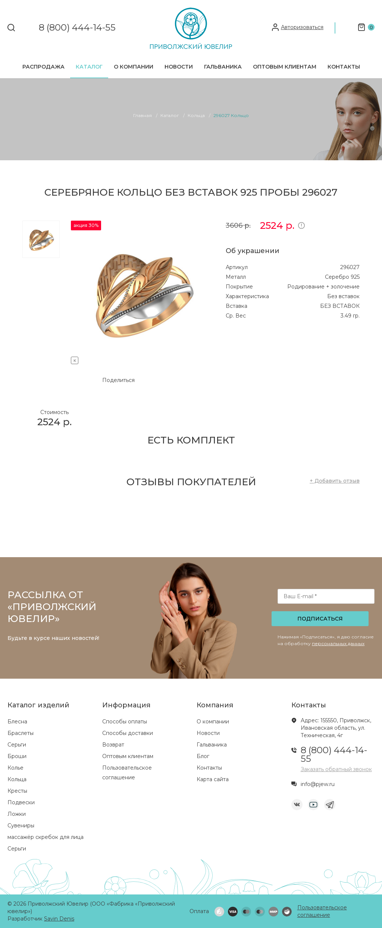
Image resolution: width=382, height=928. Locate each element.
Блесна (17, 721)
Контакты (344, 66)
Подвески (21, 802)
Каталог (89, 66)
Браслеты (20, 733)
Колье (15, 767)
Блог (203, 756)
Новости (179, 66)
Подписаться (320, 618)
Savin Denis (59, 918)
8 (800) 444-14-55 (77, 28)
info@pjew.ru (318, 784)
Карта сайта (213, 779)
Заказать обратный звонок (336, 769)
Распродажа (43, 66)
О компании (133, 66)
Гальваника (223, 66)
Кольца (16, 779)
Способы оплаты (124, 721)
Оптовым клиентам (284, 66)
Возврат (113, 744)
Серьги (16, 744)
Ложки (16, 814)
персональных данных (338, 643)
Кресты (17, 790)
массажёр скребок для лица (45, 837)
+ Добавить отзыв (335, 480)
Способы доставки (127, 733)
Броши (16, 756)
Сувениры (20, 825)
